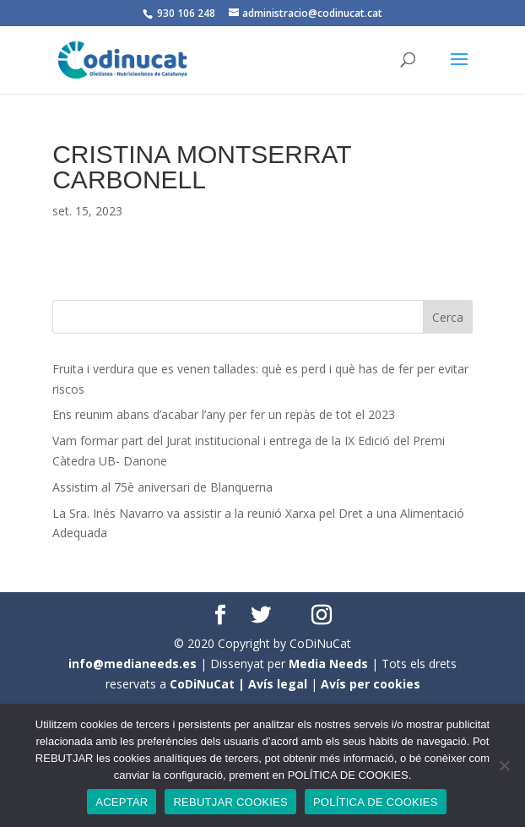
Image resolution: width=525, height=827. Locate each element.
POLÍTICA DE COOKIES (375, 802)
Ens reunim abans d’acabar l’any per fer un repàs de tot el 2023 (223, 414)
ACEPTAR (121, 802)
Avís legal (277, 684)
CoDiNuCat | (209, 684)
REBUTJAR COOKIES (230, 802)
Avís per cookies (370, 684)
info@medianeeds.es (132, 664)
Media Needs (328, 664)
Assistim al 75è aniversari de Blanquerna (162, 487)
